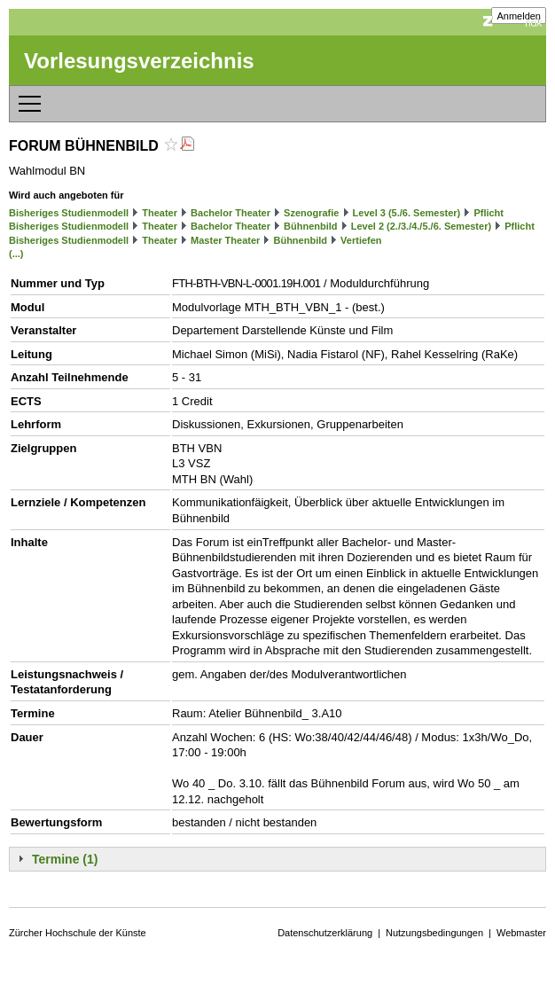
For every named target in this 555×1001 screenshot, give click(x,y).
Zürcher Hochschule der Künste (77, 932)
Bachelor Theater (230, 212)
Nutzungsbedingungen (434, 932)
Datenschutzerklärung (325, 932)
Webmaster (521, 932)
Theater (159, 212)
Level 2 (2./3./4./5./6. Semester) (421, 226)
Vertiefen (360, 240)
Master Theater (225, 240)
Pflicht (488, 212)
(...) (16, 253)
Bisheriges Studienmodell (69, 212)
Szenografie (311, 212)
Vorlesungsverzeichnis (139, 61)
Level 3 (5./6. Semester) (407, 212)
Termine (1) (65, 859)
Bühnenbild (311, 226)
